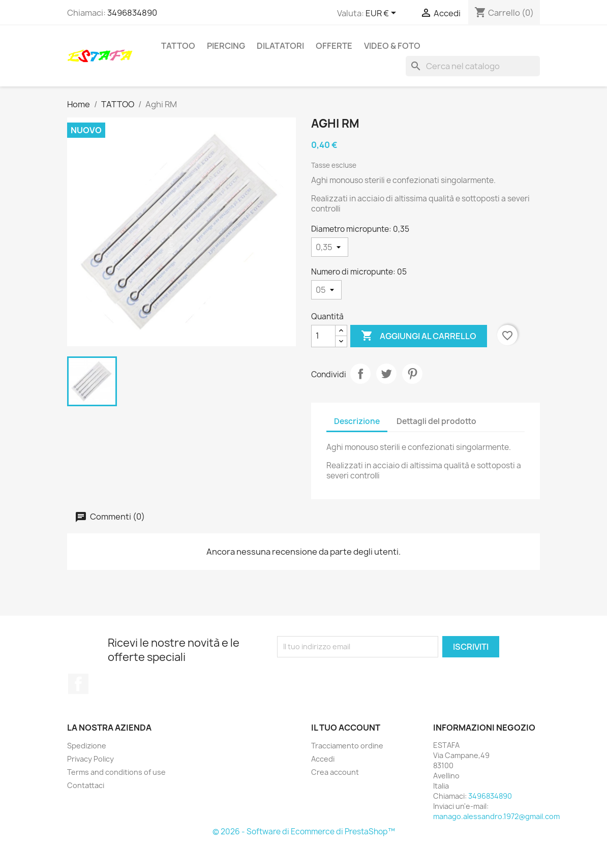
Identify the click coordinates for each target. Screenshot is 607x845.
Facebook (78, 684)
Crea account (335, 772)
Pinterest (412, 374)
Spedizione (86, 745)
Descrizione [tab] (357, 421)
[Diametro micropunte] (329, 247)
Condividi (360, 374)
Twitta (386, 374)
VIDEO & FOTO (392, 45)
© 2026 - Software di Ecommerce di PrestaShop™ (304, 831)
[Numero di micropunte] (326, 289)
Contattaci (85, 785)
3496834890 (132, 12)
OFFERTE (334, 45)
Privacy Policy (90, 759)
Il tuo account (345, 727)
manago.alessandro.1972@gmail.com (496, 816)
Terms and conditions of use (116, 772)
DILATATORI (280, 45)
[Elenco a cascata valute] (383, 14)
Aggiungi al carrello (418, 336)
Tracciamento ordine (347, 745)
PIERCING (226, 45)
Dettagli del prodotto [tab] (436, 421)
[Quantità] (323, 336)
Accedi (323, 759)
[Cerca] (473, 66)
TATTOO (178, 45)
